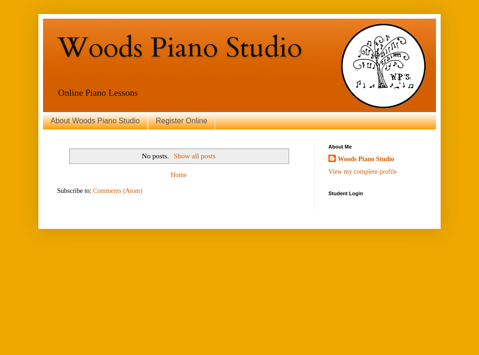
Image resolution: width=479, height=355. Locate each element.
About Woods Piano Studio (95, 121)
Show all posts (195, 156)
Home (179, 174)
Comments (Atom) (117, 190)
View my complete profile (362, 171)
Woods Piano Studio (179, 48)
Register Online (181, 121)
